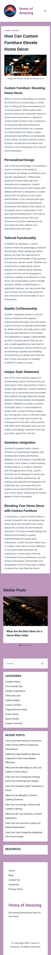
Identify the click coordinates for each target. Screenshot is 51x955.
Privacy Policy (16, 889)
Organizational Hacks (16, 709)
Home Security (12, 695)
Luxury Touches (11, 31)
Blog (11, 875)
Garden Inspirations (15, 691)
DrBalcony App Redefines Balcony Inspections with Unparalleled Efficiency (22, 758)
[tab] (20, 645)
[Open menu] (45, 11)
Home (12, 870)
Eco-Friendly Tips (14, 686)
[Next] (43, 619)
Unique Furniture (13, 723)
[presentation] (25, 611)
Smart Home (11, 714)
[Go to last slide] (7, 619)
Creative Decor (12, 681)
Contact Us (14, 880)
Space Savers (12, 718)
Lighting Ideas (12, 700)
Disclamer (14, 884)
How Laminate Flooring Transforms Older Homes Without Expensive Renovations (23, 744)
